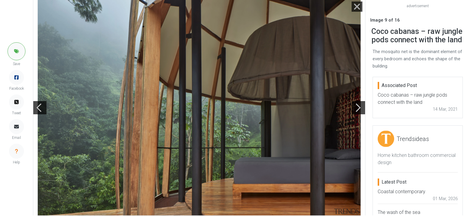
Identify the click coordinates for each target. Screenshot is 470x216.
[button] (16, 51)
